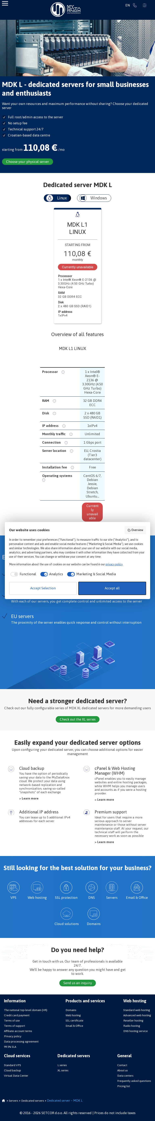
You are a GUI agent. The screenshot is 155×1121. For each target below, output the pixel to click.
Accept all (112, 588)
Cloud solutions (66, 917)
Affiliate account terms (18, 1031)
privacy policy (114, 564)
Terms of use (12, 1020)
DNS (92, 890)
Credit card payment (16, 1015)
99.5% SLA (10, 1046)
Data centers (125, 1075)
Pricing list (123, 1086)
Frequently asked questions (134, 1080)
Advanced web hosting (137, 1015)
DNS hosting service (135, 1031)
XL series (63, 1070)
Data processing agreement (21, 1041)
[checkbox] (22, 574)
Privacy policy (12, 1036)
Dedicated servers (32, 1100)
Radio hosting (131, 1025)
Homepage (3, 1101)
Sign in (145, 5)
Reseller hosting (133, 1020)
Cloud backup (12, 1070)
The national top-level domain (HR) (25, 1010)
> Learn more (29, 798)
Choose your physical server (27, 162)
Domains (94, 917)
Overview (135, 530)
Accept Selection (43, 588)
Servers (112, 890)
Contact (122, 1065)
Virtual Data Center (16, 1075)
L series (62, 1065)
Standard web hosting (136, 1010)
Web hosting (37, 890)
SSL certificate (74, 1020)
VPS (13, 890)
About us (122, 1070)
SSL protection (66, 890)
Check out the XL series (77, 719)
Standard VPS (12, 1065)
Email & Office (137, 890)
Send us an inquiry (77, 983)
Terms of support (14, 1025)
